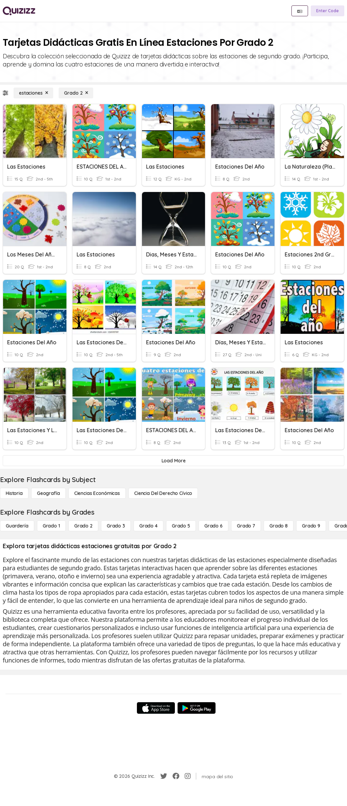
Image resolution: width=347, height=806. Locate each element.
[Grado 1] (51, 525)
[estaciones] (33, 93)
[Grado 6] (213, 525)
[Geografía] (48, 493)
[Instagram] (188, 776)
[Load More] (173, 460)
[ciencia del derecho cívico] (163, 493)
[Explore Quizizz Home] (19, 10)
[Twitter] (163, 776)
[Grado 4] (148, 525)
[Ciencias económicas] (97, 493)
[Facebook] (175, 776)
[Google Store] (197, 708)
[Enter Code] (327, 10)
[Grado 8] (278, 525)
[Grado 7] (246, 525)
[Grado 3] (116, 525)
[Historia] (14, 493)
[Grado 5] (181, 525)
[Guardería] (17, 525)
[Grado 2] (76, 93)
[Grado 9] (311, 525)
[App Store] (156, 708)
